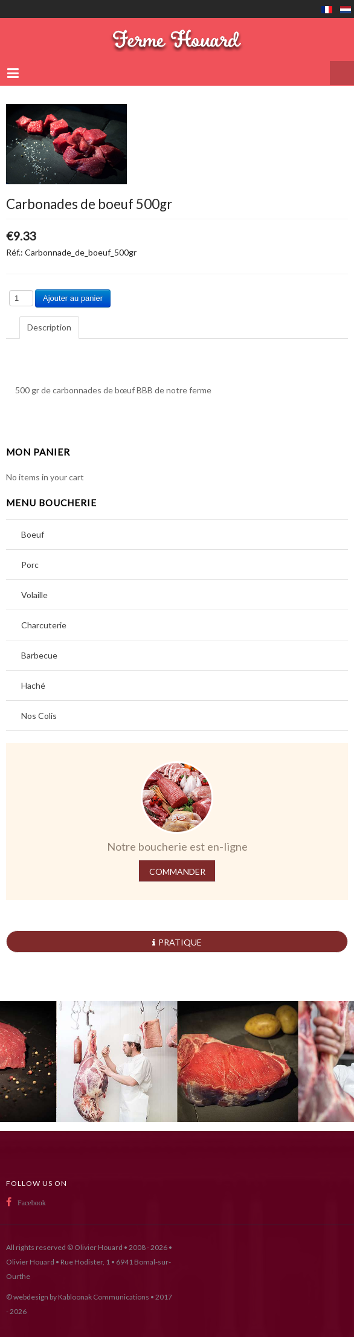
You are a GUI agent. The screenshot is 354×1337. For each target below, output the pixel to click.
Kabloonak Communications (103, 1296)
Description (49, 327)
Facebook (32, 1203)
